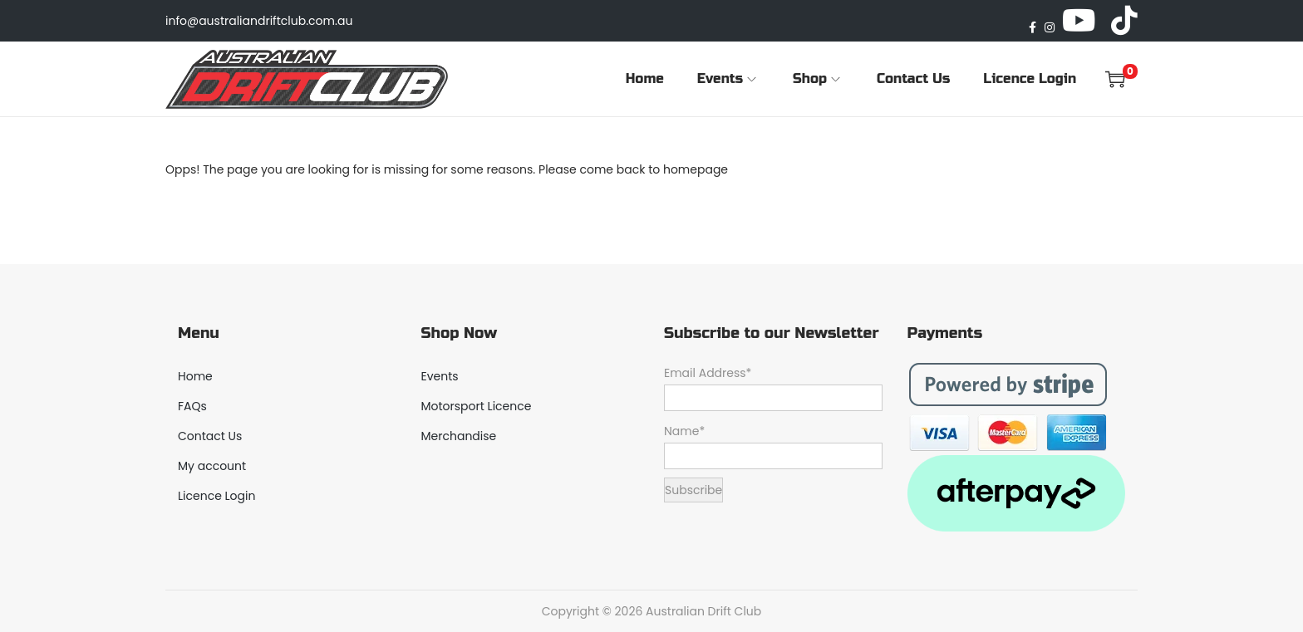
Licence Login (216, 495)
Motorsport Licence (476, 406)
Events (440, 376)
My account (212, 466)
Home (195, 376)
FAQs (192, 406)
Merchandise (459, 436)
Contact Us (210, 436)
